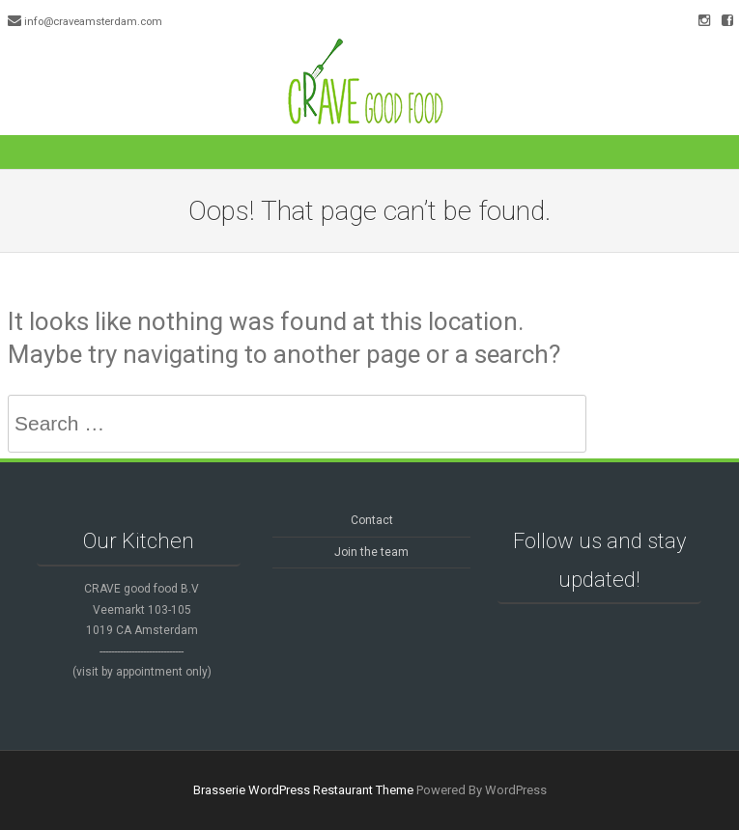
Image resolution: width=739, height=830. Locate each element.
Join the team (371, 552)
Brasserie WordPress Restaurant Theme (303, 790)
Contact (372, 520)
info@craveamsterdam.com (93, 21)
